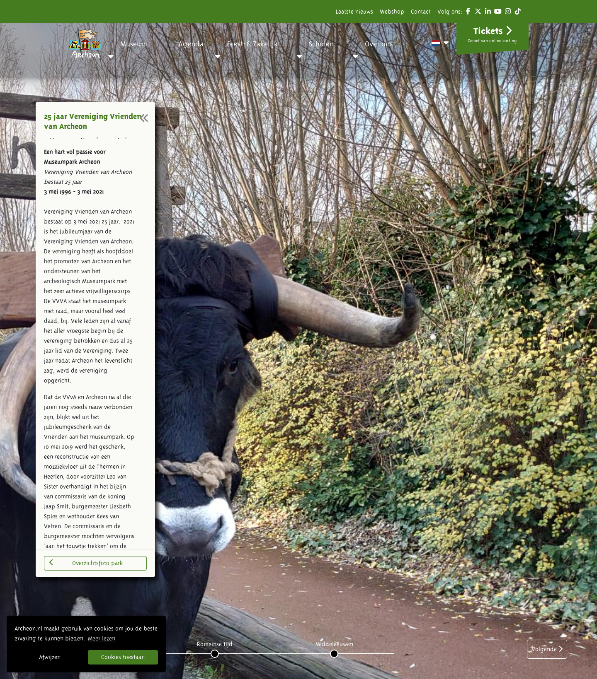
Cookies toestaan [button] (123, 657)
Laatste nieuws (354, 11)
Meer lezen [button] (101, 638)
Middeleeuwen (334, 644)
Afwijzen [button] (50, 657)
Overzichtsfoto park (86, 562)
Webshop (392, 11)
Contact (421, 11)
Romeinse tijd (215, 644)
